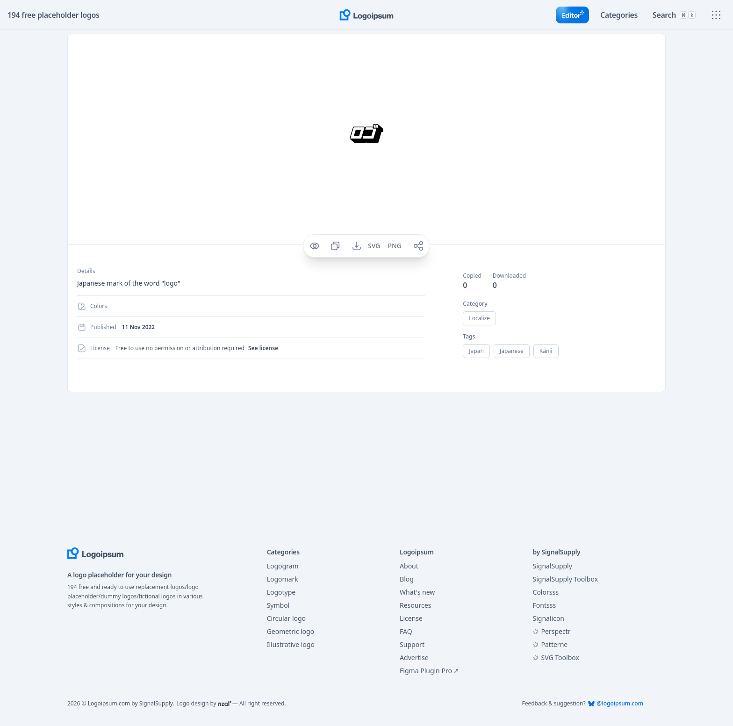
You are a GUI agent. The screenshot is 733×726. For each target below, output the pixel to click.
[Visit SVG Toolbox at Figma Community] (588, 657)
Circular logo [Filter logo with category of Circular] (286, 618)
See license (260, 348)
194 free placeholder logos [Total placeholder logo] (53, 15)
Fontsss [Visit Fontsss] (546, 605)
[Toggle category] (616, 15)
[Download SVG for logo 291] (374, 245)
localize (480, 318)
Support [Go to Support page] (412, 644)
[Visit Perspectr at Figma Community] (588, 631)
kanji (548, 350)
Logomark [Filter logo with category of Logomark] (282, 579)
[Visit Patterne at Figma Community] (588, 644)
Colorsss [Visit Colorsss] (547, 592)
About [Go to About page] (409, 566)
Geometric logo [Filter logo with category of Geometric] (290, 631)
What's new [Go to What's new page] (418, 592)
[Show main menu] (716, 15)
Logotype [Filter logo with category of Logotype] (281, 592)
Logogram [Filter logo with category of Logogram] (282, 566)
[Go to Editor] (568, 15)
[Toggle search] (673, 15)
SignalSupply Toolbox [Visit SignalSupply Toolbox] (565, 579)
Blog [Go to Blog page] (406, 579)
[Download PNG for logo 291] (395, 245)
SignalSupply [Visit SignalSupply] (552, 566)
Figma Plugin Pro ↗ (427, 671)
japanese (513, 350)
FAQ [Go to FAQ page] (406, 631)
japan (477, 350)
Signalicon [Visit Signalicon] (548, 618)
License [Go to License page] (411, 618)
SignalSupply (153, 703)
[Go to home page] (366, 15)
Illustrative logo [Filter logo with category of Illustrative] (290, 644)
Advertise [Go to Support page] (414, 658)
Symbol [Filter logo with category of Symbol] (278, 605)
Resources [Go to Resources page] (416, 605)
